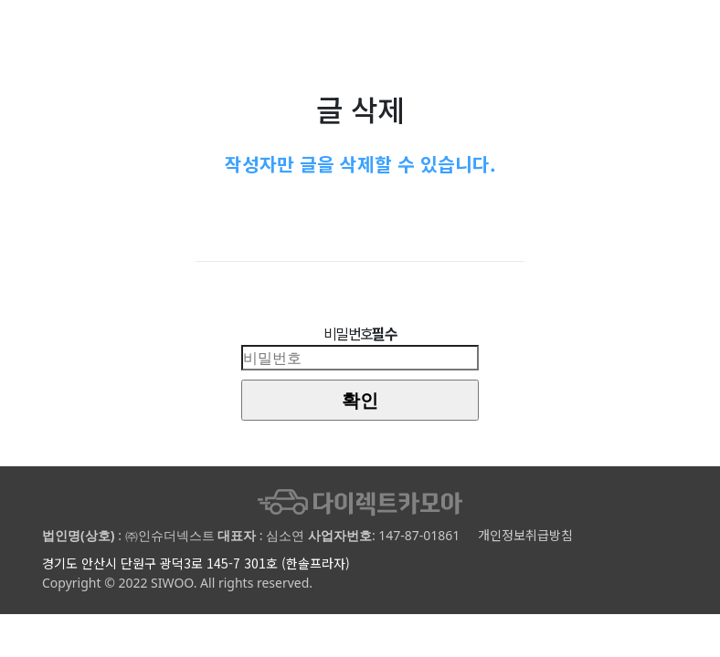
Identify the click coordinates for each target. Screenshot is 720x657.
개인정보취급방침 (525, 535)
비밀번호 (360, 333)
